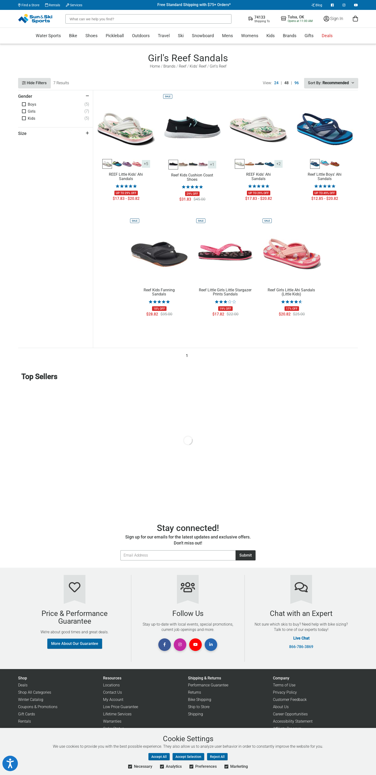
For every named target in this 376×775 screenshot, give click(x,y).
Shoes (91, 35)
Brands (289, 35)
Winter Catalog (30, 699)
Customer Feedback (290, 699)
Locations (111, 685)
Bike (73, 35)
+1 (212, 164)
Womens (249, 35)
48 (286, 83)
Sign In (333, 18)
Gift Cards (26, 714)
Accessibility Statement (293, 721)
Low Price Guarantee (120, 707)
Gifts (309, 35)
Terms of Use (284, 685)
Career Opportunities (290, 714)
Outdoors (141, 35)
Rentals (52, 5)
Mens (227, 35)
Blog (316, 5)
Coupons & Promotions (37, 707)
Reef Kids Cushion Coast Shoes (192, 177)
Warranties (112, 721)
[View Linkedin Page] (211, 644)
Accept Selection (188, 757)
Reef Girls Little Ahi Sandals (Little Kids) (291, 292)
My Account (113, 699)
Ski (181, 35)
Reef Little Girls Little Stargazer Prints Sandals (225, 292)
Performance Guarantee (208, 685)
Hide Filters (34, 83)
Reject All (217, 757)
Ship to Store (198, 707)
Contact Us (112, 692)
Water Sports (48, 35)
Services (74, 5)
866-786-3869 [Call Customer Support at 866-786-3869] (301, 647)
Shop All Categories (34, 692)
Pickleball (115, 35)
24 (276, 83)
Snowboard (203, 35)
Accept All (159, 757)
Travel (164, 35)
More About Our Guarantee (74, 643)
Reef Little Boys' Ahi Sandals (324, 176)
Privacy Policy (285, 692)
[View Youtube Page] (356, 5)
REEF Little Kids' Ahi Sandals (126, 176)
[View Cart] (355, 18)
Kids (270, 35)
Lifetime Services (117, 714)
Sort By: (331, 83)
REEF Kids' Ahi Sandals (258, 176)
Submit (245, 555)
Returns (194, 692)
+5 (146, 163)
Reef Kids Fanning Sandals (159, 292)
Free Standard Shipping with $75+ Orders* (194, 5)
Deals (327, 35)
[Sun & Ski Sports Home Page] (35, 18)
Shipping (195, 714)
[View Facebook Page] (332, 5)
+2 (278, 163)
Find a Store (28, 5)
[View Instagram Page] (343, 5)
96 (296, 83)
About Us (281, 707)
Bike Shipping (199, 699)
